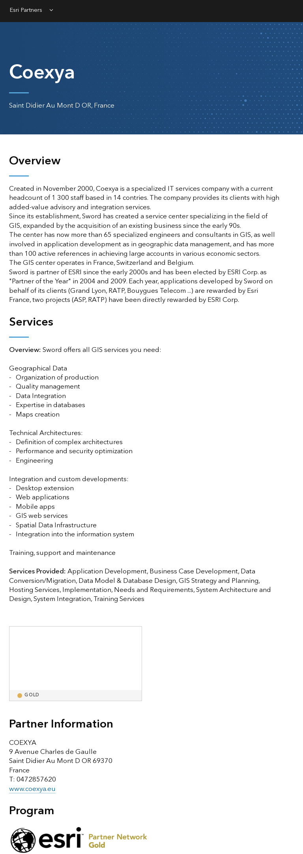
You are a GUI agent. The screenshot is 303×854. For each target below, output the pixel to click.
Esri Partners (26, 10)
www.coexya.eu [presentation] (32, 789)
